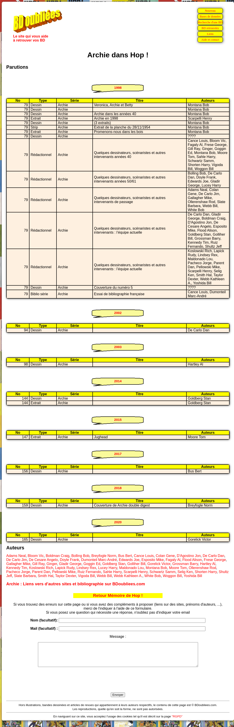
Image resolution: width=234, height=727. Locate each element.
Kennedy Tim (16, 568)
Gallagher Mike (18, 564)
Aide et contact (210, 39)
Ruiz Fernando (89, 572)
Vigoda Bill (86, 576)
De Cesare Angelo (43, 560)
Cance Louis (144, 556)
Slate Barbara (25, 576)
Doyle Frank (69, 560)
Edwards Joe (129, 560)
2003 (117, 347)
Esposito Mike (153, 560)
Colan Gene (165, 556)
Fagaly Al (173, 560)
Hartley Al (207, 564)
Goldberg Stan (113, 564)
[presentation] (118, 685)
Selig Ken (185, 572)
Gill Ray (38, 564)
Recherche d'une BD (210, 22)
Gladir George (70, 564)
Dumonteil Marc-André (99, 560)
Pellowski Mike (63, 572)
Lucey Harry (107, 568)
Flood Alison (192, 560)
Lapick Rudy (65, 568)
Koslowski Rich (41, 568)
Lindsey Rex (86, 568)
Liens (210, 33)
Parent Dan (41, 572)
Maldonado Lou (131, 568)
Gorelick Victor (158, 564)
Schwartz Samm (162, 572)
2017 (117, 454)
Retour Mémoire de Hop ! (118, 595)
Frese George (215, 560)
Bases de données (210, 16)
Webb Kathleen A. (128, 576)
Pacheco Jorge (18, 572)
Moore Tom (178, 568)
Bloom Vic (36, 556)
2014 (117, 381)
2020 (117, 522)
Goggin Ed (92, 564)
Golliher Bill (136, 564)
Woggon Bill (172, 576)
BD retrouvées (210, 28)
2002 (117, 313)
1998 (117, 87)
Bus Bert (125, 556)
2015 (117, 420)
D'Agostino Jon (189, 556)
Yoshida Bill (193, 576)
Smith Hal (45, 576)
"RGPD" (177, 721)
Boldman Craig (57, 556)
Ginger (51, 564)
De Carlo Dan (213, 556)
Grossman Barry (185, 564)
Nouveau (210, 10)
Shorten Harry (206, 572)
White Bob (152, 576)
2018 (117, 488)
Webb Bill (104, 576)
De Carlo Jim (16, 560)
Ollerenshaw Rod (202, 568)
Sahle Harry (112, 572)
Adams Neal (16, 556)
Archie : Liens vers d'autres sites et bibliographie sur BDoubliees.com (75, 584)
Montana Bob (156, 568)
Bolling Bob (80, 556)
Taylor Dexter (65, 576)
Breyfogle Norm (103, 556)
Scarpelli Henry (135, 572)
